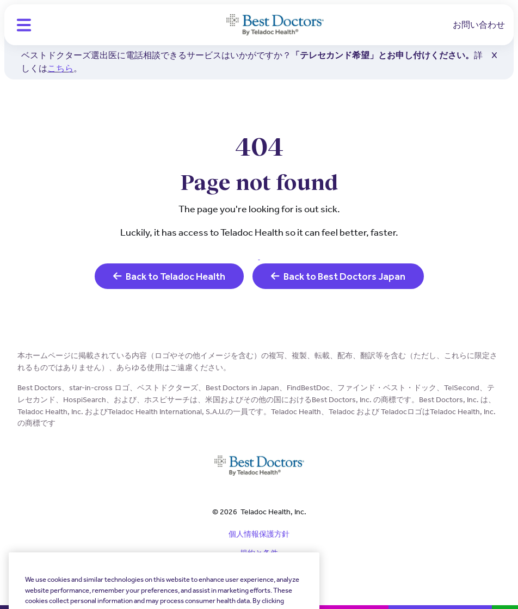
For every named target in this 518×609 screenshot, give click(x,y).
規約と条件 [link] (259, 553)
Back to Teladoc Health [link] (169, 276)
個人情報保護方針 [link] (259, 534)
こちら (60, 68)
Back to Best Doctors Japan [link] (338, 276)
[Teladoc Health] (275, 25)
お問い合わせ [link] (479, 25)
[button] (24, 25)
